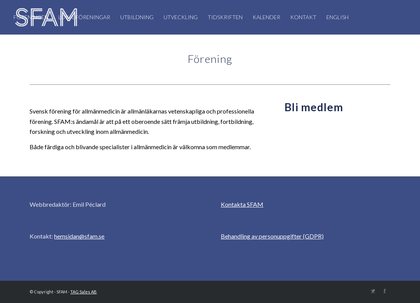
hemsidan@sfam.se (79, 236)
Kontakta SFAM (242, 204)
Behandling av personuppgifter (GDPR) (272, 236)
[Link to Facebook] (384, 290)
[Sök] (95, 52)
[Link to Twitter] (373, 290)
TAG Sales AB (83, 291)
